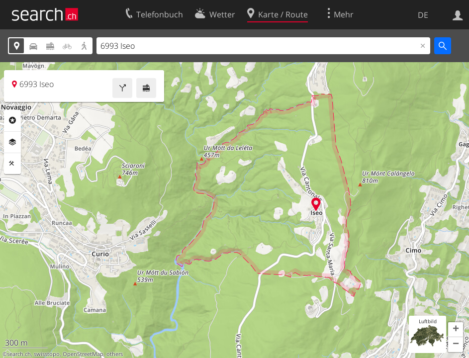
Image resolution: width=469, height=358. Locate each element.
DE (423, 14)
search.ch (19, 354)
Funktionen (12, 163)
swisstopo (47, 354)
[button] (455, 329)
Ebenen (12, 142)
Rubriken (12, 120)
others (114, 354)
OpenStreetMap (83, 354)
